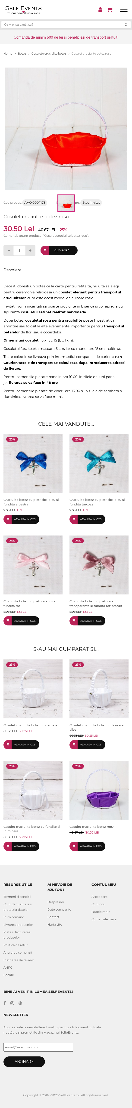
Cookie (8, 975)
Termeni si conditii (17, 897)
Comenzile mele (103, 919)
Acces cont (99, 897)
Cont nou (98, 904)
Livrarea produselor (18, 924)
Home (9, 53)
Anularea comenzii (17, 952)
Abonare (24, 1061)
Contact (53, 917)
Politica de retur (15, 945)
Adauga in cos (25, 519)
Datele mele (100, 912)
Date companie (59, 909)
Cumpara (61, 250)
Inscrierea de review (18, 960)
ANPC (7, 967)
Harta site (54, 924)
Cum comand (13, 917)
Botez (23, 53)
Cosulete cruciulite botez (50, 53)
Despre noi (55, 902)
